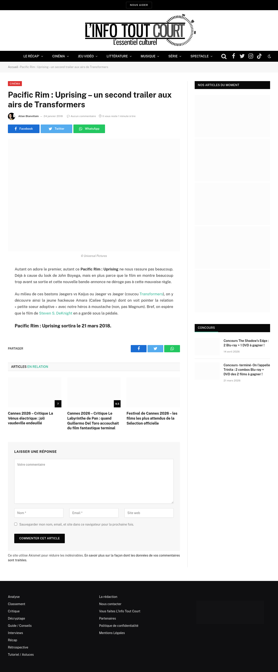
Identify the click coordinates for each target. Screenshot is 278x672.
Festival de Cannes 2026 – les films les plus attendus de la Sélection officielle (151, 418)
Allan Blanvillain (28, 116)
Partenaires (107, 618)
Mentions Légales (112, 633)
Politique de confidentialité (118, 625)
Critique (14, 611)
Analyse (14, 597)
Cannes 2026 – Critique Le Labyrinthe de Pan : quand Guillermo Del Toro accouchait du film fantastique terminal (93, 420)
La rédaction (108, 597)
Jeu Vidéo (86, 56)
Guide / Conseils (20, 625)
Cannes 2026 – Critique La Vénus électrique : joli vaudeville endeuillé (30, 418)
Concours (206, 327)
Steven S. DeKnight (55, 313)
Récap (12, 640)
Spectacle (199, 56)
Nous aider (139, 5)
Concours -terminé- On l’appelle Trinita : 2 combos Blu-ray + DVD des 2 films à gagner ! (247, 369)
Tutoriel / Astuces (21, 654)
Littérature (117, 56)
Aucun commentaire (81, 116)
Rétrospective (18, 647)
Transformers (151, 294)
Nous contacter (110, 604)
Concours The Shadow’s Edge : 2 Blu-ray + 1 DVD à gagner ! (246, 343)
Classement (16, 604)
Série (173, 56)
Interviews (15, 633)
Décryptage (16, 618)
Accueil (13, 67)
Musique (148, 56)
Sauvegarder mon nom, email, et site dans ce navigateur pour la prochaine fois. (76, 524)
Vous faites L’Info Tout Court (119, 611)
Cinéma (58, 56)
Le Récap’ (31, 56)
